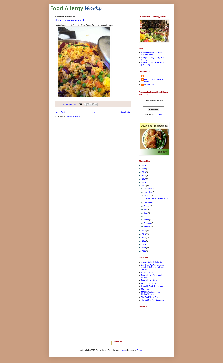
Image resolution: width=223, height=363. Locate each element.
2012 (144, 238)
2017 (144, 179)
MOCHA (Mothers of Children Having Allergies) (152, 293)
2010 (144, 244)
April (146, 216)
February (147, 223)
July (145, 209)
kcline (124, 350)
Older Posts (125, 112)
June (146, 213)
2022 (144, 169)
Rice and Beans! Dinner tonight (70, 20)
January (147, 226)
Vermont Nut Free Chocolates (152, 300)
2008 (144, 251)
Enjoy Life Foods (147, 272)
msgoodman (149, 85)
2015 (144, 186)
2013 (144, 234)
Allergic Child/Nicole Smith (151, 262)
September (148, 203)
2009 (144, 248)
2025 (144, 165)
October (147, 196)
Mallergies (145, 289)
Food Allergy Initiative (149, 280)
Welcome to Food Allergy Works (154, 80)
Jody (146, 76)
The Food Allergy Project (150, 297)
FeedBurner (158, 114)
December (148, 189)
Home (93, 112)
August (147, 206)
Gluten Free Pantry (148, 283)
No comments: (71, 104)
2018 (144, 176)
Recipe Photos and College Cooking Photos (151, 53)
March (146, 220)
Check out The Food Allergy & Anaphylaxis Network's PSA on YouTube (153, 267)
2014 (144, 231)
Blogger (140, 350)
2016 (144, 182)
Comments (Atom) (73, 116)
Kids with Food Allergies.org (152, 286)
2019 (144, 172)
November (148, 192)
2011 (144, 241)
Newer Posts (61, 112)
